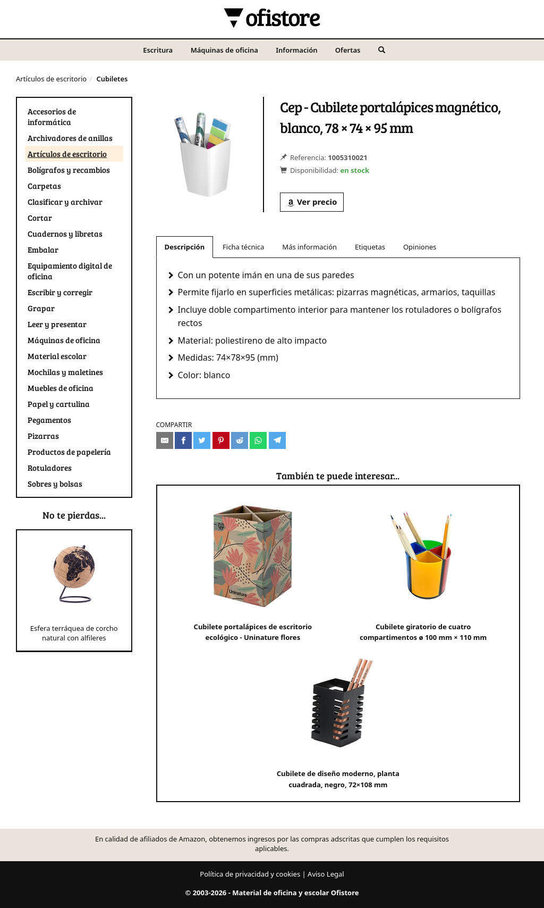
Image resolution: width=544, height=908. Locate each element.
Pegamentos (49, 419)
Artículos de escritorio (51, 79)
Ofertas (348, 50)
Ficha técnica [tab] (243, 247)
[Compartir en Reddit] (239, 440)
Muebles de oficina (61, 387)
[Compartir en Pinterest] (221, 440)
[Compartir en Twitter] (201, 440)
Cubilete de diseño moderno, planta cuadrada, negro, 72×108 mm (338, 716)
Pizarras (43, 435)
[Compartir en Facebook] (183, 440)
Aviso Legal (326, 874)
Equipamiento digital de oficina (70, 270)
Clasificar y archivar (65, 201)
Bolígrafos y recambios (69, 169)
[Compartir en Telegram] (277, 440)
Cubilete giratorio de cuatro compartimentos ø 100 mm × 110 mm (423, 569)
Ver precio (312, 201)
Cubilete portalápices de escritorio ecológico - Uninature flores (252, 569)
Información (296, 50)
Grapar (41, 308)
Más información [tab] (309, 247)
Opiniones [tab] (419, 247)
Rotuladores (50, 467)
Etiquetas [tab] (370, 247)
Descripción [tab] (185, 247)
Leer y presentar (57, 324)
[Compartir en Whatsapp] (258, 440)
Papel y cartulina (59, 403)
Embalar (43, 249)
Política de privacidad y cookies (250, 874)
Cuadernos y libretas (65, 233)
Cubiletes (112, 79)
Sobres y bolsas (55, 483)
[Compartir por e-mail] (164, 440)
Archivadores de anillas (70, 137)
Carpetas (44, 185)
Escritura (158, 50)
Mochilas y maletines (65, 371)
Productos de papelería (69, 451)
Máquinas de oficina (224, 50)
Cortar (40, 217)
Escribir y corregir (60, 292)
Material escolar (57, 356)
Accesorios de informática (52, 116)
